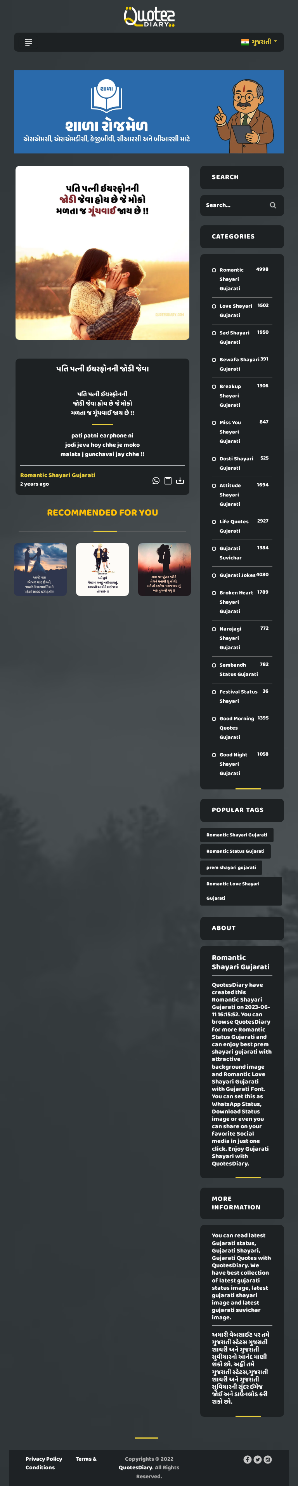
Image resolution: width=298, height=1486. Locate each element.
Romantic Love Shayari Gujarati (233, 891)
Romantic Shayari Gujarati (57, 475)
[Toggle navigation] (28, 42)
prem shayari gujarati (231, 868)
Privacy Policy (44, 1459)
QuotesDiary (135, 1467)
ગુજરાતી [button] (256, 42)
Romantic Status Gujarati (235, 851)
